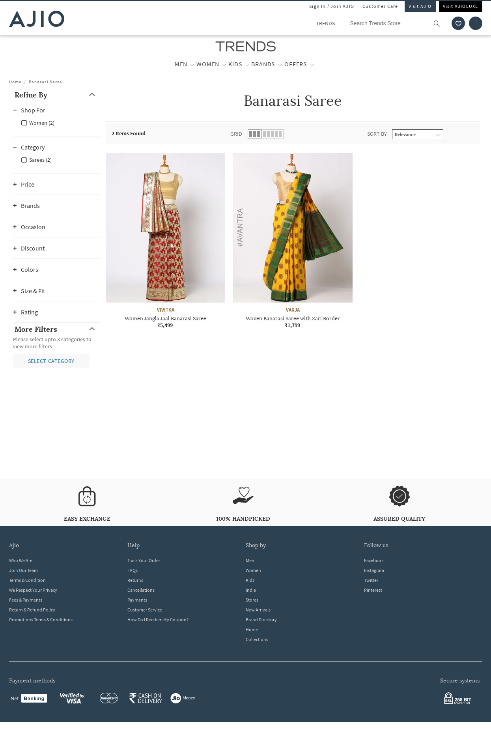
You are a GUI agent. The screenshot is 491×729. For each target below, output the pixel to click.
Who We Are (20, 560)
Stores (252, 600)
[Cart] (475, 23)
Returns (135, 580)
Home (15, 81)
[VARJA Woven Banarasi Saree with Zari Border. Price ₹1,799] (293, 241)
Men (250, 560)
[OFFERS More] (311, 64)
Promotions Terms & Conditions (41, 619)
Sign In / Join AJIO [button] (331, 6)
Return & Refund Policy (32, 610)
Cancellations (141, 590)
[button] (56, 94)
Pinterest (373, 590)
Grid (236, 133)
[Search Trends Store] (396, 23)
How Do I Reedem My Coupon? (158, 619)
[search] (441, 23)
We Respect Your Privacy (33, 590)
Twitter (371, 580)
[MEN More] (191, 64)
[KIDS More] (246, 64)
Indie (251, 590)
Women (253, 570)
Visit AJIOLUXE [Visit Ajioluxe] (460, 6)
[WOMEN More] (223, 64)
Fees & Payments (25, 600)
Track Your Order (143, 560)
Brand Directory (261, 619)
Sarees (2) (40, 159)
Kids (250, 580)
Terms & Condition (27, 580)
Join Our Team (23, 570)
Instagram (374, 570)
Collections (257, 639)
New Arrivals (258, 610)
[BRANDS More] (279, 64)
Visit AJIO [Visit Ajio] (420, 6)
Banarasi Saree (45, 81)
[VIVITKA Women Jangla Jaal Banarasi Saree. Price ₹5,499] (165, 241)
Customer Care (380, 6)
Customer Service (144, 610)
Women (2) (41, 122)
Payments (137, 600)
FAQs (132, 570)
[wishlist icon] (458, 23)
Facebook (374, 560)
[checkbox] (56, 122)
